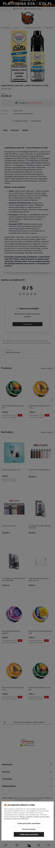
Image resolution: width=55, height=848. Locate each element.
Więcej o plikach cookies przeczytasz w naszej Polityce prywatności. (27, 817)
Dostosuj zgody (28, 829)
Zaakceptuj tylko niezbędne (28, 823)
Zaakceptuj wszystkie (29, 834)
